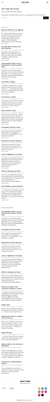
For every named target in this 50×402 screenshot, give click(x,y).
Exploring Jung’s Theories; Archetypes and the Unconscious (12, 317)
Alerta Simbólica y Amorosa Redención (12, 186)
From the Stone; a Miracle (8, 97)
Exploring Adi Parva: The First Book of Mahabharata (12, 345)
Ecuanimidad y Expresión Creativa (10, 127)
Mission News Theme (21, 400)
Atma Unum (25, 2)
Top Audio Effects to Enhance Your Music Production (11, 47)
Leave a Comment (5, 43)
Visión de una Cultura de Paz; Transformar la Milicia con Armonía (11, 287)
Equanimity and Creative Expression (11, 141)
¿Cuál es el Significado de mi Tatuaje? (11, 154)
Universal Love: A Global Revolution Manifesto (11, 362)
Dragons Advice (5, 305)
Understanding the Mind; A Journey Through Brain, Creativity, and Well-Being (11, 65)
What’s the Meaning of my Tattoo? (11, 171)
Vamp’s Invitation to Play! (8, 110)
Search (4, 388)
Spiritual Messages (6, 332)
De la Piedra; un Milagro (8, 82)
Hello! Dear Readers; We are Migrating (12, 30)
